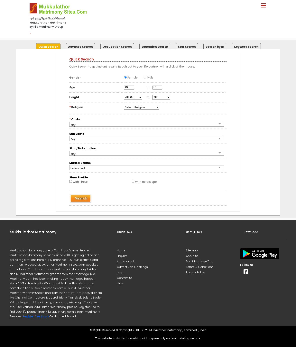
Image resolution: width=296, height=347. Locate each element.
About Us (192, 256)
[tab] (47, 45)
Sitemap (192, 250)
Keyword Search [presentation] (246, 47)
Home (121, 250)
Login (120, 272)
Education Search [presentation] (155, 47)
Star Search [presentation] (187, 47)
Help (120, 283)
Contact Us (125, 278)
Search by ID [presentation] (215, 47)
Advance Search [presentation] (80, 47)
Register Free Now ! (36, 316)
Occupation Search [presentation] (117, 47)
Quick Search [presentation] (48, 47)
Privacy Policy (195, 272)
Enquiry (122, 256)
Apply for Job (126, 261)
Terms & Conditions (199, 267)
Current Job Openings (132, 267)
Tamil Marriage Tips (199, 261)
